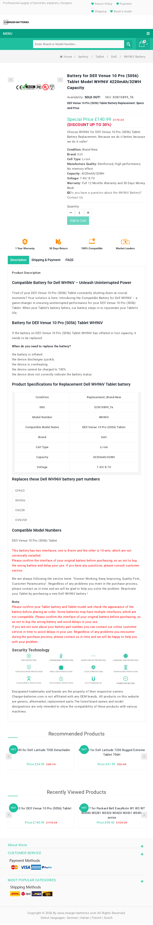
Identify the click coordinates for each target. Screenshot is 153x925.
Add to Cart (78, 220)
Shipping (98, 11)
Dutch (108, 918)
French (96, 918)
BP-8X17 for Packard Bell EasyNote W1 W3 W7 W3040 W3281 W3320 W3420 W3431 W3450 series (112, 814)
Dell (114, 57)
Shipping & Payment (51, 260)
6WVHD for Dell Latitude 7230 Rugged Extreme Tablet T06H (112, 753)
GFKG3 (20, 491)
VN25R (20, 511)
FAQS (78, 260)
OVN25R (21, 520)
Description (20, 260)
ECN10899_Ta (123, 97)
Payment (123, 4)
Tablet (100, 57)
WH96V (20, 501)
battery (83, 57)
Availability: (75, 97)
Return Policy (101, 4)
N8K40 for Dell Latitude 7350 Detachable (41, 751)
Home (66, 57)
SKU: (108, 97)
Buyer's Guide (120, 11)
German (72, 918)
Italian (84, 918)
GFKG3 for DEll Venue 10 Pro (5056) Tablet (41, 809)
